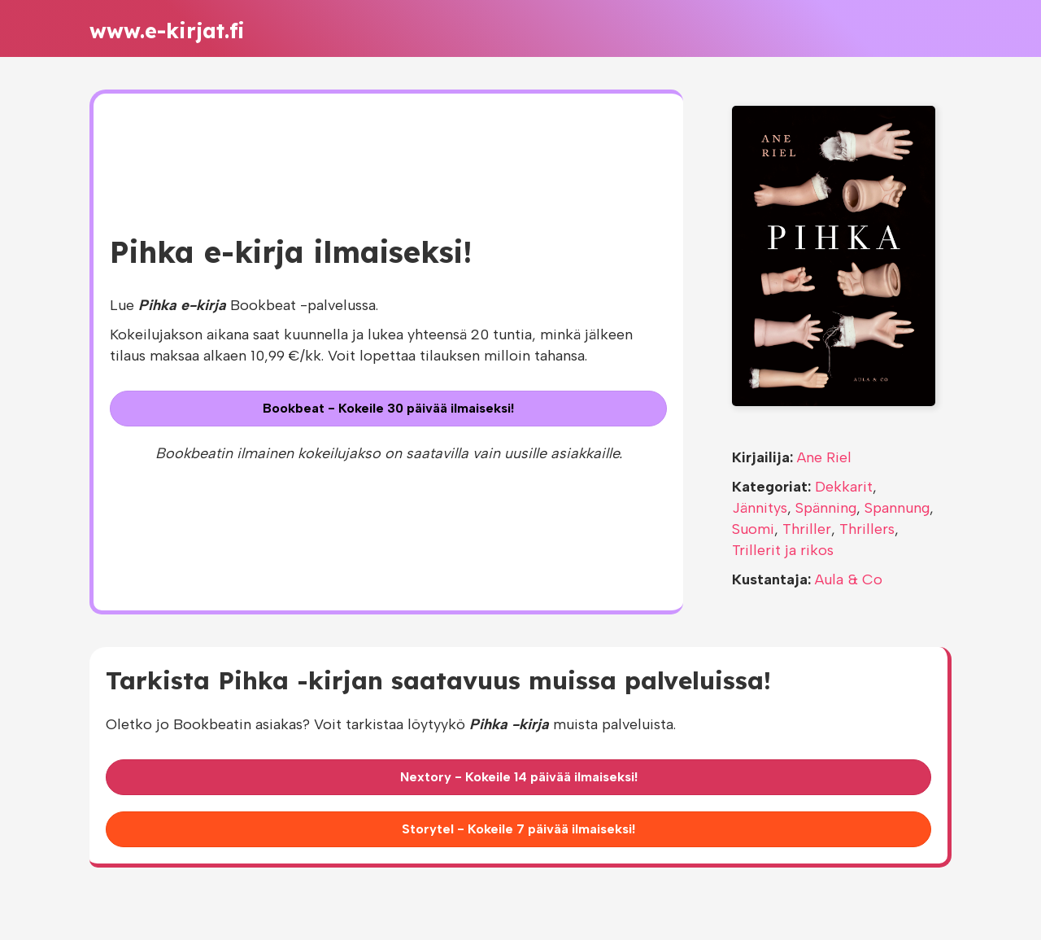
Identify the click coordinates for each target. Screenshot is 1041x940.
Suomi (753, 529)
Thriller (806, 529)
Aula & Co (848, 579)
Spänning (825, 508)
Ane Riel (824, 457)
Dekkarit (844, 487)
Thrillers (867, 529)
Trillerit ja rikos (783, 550)
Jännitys (759, 508)
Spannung (897, 508)
